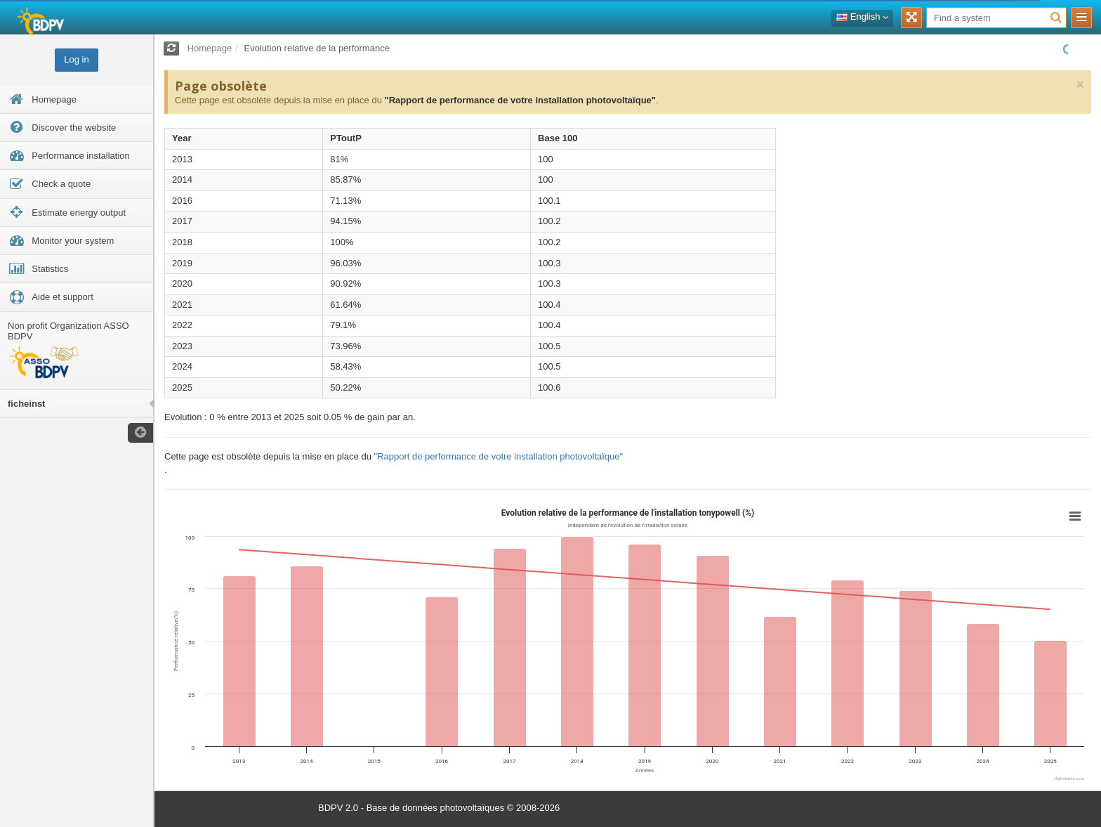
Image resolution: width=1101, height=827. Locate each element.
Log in (76, 59)
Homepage (209, 48)
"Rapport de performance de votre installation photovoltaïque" (519, 100)
